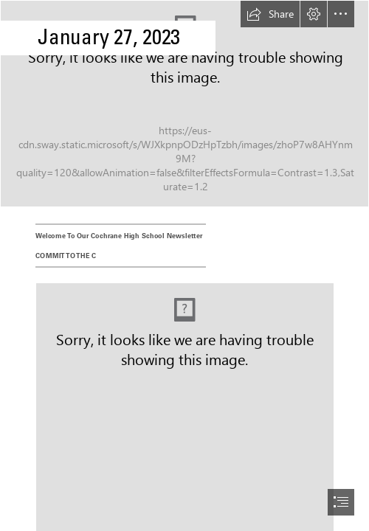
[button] (270, 14)
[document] (184, 265)
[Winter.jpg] (184, 103)
